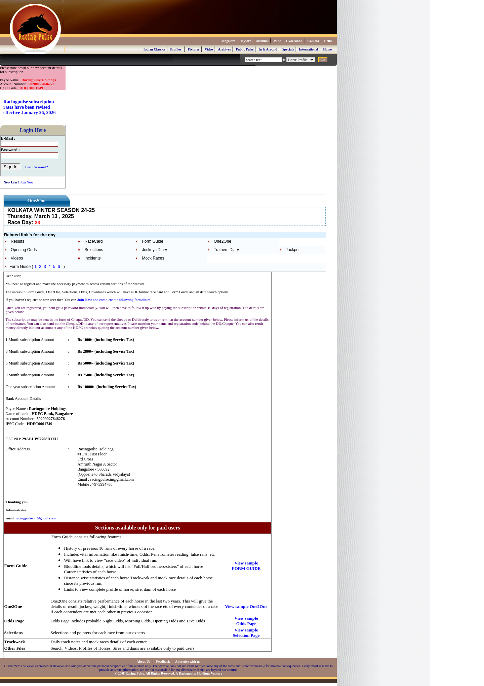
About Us (144, 661)
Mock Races (153, 258)
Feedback (163, 661)
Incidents (92, 258)
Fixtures (193, 49)
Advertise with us (187, 661)
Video (209, 49)
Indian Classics (154, 49)
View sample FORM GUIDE (246, 565)
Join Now (26, 182)
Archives (224, 49)
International (308, 49)
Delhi (328, 41)
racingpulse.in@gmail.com (36, 518)
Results (17, 241)
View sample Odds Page (246, 621)
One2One (222, 241)
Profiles (176, 49)
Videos (17, 258)
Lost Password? (36, 167)
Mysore (245, 41)
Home (327, 49)
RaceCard (93, 241)
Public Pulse (245, 49)
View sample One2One (246, 606)
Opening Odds (24, 249)
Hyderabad (294, 41)
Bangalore (227, 41)
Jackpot (292, 249)
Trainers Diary (226, 249)
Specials (288, 49)
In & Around (267, 49)
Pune (277, 41)
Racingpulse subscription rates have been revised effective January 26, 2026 (29, 107)
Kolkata (313, 41)
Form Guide (152, 241)
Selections (93, 249)
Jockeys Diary (154, 249)
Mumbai (262, 41)
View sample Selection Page (246, 632)
